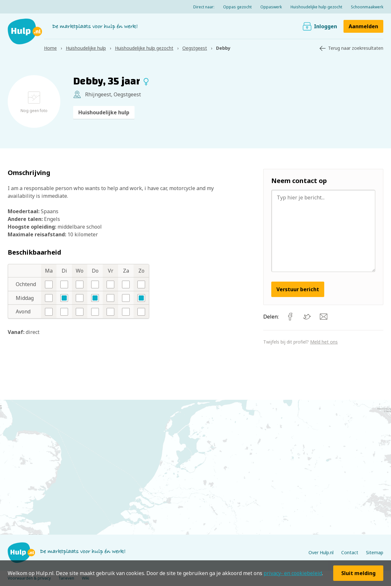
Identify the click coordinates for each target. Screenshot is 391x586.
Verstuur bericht (297, 289)
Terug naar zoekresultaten (355, 48)
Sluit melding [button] (358, 573)
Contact (349, 552)
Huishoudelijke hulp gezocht (316, 7)
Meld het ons (324, 342)
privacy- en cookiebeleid (293, 573)
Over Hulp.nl (321, 552)
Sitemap (374, 552)
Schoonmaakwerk (367, 7)
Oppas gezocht (237, 7)
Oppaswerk (271, 7)
